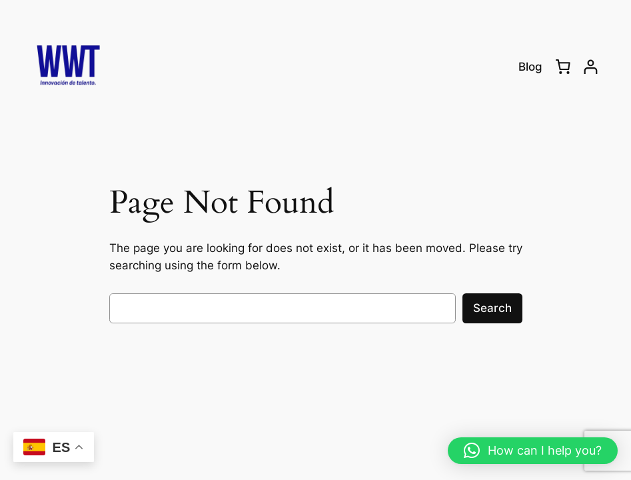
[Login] (590, 67)
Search (492, 308)
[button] (533, 450)
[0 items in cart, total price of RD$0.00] (563, 66)
